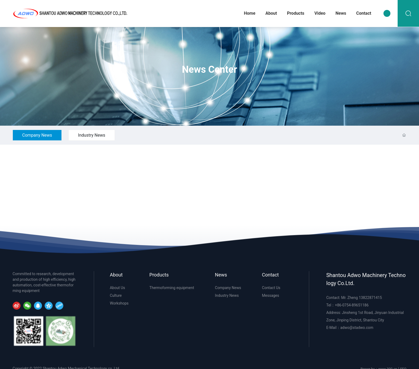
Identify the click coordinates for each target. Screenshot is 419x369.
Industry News (91, 135)
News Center (209, 69)
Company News (37, 135)
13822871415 (370, 297)
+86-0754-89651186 (351, 305)
